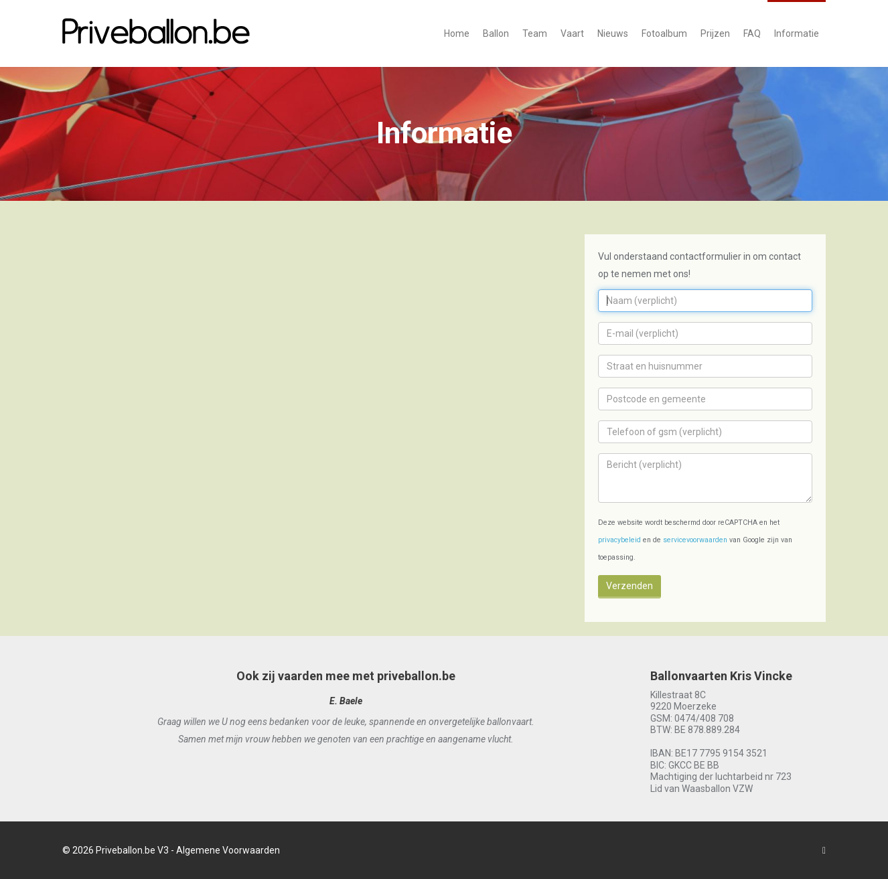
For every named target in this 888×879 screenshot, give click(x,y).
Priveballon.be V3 (132, 850)
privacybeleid (619, 540)
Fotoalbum (664, 33)
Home (456, 33)
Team (534, 33)
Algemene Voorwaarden (228, 850)
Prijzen (715, 33)
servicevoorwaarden (695, 540)
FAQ (752, 33)
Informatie (796, 33)
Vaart (572, 33)
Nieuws (612, 33)
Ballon (496, 33)
